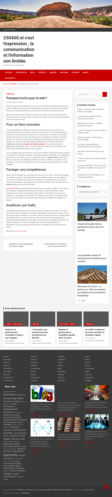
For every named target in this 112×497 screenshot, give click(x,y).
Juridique (34, 381)
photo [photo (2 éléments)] (23, 446)
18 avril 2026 (63, 341)
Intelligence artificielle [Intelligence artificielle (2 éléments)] (11, 428)
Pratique (64, 72)
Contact (42, 72)
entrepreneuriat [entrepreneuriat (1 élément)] (18, 412)
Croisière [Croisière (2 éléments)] (13, 404)
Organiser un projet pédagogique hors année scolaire (21, 245)
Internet (33, 375)
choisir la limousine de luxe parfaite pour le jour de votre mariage (90, 227)
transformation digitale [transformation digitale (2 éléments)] (12, 466)
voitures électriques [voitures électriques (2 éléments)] (17, 471)
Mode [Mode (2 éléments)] (22, 439)
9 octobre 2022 (11, 102)
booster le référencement (34, 144)
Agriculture (7, 360)
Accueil (8, 72)
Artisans (6, 366)
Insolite (33, 372)
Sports (72, 324)
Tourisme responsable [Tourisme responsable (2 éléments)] (12, 463)
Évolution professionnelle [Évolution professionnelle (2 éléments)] (11, 475)
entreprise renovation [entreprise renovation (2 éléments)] (11, 415)
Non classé (17, 324)
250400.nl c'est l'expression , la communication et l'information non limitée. (18, 49)
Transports (89, 378)
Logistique (61, 360)
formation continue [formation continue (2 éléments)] (10, 420)
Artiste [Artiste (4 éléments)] (7, 398)
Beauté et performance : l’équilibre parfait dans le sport (67, 333)
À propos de (21, 72)
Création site (35, 378)
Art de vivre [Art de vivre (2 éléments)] (21, 395)
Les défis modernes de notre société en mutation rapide (95, 332)
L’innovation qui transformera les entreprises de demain (40, 333)
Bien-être (6, 375)
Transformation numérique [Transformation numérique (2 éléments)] (13, 468)
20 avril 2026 (9, 341)
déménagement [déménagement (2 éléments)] (9, 406)
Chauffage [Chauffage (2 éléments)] (17, 401)
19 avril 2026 (36, 341)
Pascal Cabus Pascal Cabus (14, 343)
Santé (86, 72)
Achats (6, 357)
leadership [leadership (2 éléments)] (13, 436)
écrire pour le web (20, 231)
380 (36, 454)
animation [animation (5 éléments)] (9, 394)
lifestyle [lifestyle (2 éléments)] (22, 436)
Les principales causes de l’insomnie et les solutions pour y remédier (92, 258)
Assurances (7, 369)
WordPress (26, 493)
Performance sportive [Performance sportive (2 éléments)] (11, 446)
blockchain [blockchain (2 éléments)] (7, 401)
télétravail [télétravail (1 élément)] (6, 471)
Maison (53, 72)
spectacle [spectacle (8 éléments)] (10, 455)
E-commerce (8, 381)
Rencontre (61, 381)
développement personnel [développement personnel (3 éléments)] (10, 410)
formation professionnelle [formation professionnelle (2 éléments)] (14, 421)
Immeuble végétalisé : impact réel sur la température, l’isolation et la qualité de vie (91, 167)
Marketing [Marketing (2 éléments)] (15, 439)
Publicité (10, 94)
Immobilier (34, 363)
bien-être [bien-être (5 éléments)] (17, 398)
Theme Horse (88, 490)
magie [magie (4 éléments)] (6, 438)
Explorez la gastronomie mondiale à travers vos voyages (14, 333)
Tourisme (88, 375)
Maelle (20, 102)
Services (35, 324)
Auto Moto (10, 78)
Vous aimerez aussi (15, 308)
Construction (8, 378)
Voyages (75, 72)
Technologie (89, 369)
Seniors (87, 360)
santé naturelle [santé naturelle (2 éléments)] (18, 451)
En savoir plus (36, 415)
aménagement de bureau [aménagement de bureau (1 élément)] (10, 391)
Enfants (33, 357)
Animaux (6, 363)
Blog (32, 72)
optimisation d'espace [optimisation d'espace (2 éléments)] (12, 444)
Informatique (35, 369)
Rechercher (104, 94)
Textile (87, 372)
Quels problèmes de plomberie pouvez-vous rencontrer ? (55, 245)
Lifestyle (61, 357)
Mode (60, 369)
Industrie (34, 366)
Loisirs (8, 324)
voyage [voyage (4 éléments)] (7, 473)
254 (83, 301)
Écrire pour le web (12, 188)
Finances (89, 324)
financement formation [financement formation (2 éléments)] (12, 417)
